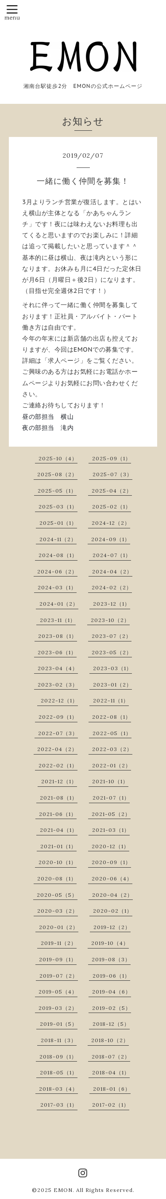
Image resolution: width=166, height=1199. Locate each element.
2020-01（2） (58, 927)
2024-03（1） (57, 587)
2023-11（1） (58, 620)
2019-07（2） (58, 975)
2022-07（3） (58, 733)
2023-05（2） (112, 652)
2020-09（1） (111, 862)
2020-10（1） (58, 862)
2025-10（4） (58, 458)
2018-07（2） (111, 1056)
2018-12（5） (111, 1024)
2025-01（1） (58, 523)
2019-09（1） (58, 959)
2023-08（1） (57, 636)
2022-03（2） (112, 749)
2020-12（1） (110, 846)
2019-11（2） (59, 943)
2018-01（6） (112, 1088)
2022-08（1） (111, 716)
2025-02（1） (111, 506)
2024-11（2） (58, 539)
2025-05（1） (57, 490)
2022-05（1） (112, 733)
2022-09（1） (58, 716)
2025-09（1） (111, 458)
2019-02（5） (111, 1008)
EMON (63, 1190)
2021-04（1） (58, 830)
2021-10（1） (110, 781)
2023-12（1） (111, 603)
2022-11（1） (111, 700)
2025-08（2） (57, 474)
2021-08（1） (58, 797)
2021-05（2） (111, 814)
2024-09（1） (110, 539)
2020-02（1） (112, 910)
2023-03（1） (112, 668)
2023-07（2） (111, 636)
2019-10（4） (110, 943)
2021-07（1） (111, 797)
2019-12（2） (112, 927)
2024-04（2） (112, 571)
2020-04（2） (112, 895)
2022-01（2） (111, 765)
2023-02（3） (58, 684)
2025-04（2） (112, 490)
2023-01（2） (112, 684)
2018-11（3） (59, 1040)
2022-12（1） (59, 700)
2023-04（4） (58, 668)
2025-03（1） (58, 506)
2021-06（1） (58, 814)
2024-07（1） (112, 555)
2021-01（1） (58, 846)
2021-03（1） (111, 830)
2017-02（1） (110, 1104)
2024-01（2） (58, 603)
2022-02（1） (58, 765)
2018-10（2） (110, 1040)
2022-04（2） (57, 749)
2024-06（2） (57, 571)
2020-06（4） (112, 878)
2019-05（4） (58, 991)
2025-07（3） (112, 474)
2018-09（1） (58, 1056)
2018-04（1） (111, 1072)
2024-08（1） (58, 555)
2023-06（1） (57, 652)
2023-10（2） (110, 620)
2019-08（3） (111, 959)
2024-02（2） (112, 587)
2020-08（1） (57, 878)
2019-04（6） (111, 991)
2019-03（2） (58, 1008)
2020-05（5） (57, 895)
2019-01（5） (58, 1024)
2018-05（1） (58, 1072)
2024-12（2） (111, 523)
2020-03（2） (57, 910)
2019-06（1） (111, 975)
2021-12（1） (59, 781)
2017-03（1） (58, 1104)
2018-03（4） (58, 1088)
